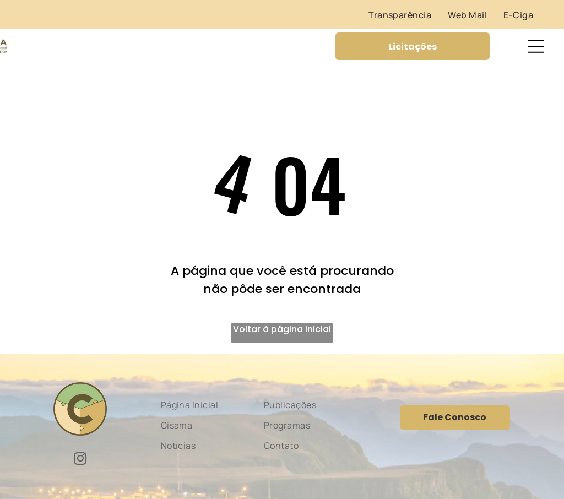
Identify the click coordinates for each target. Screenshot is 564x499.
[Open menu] (536, 46)
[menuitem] (400, 15)
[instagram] (80, 460)
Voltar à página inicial (282, 329)
